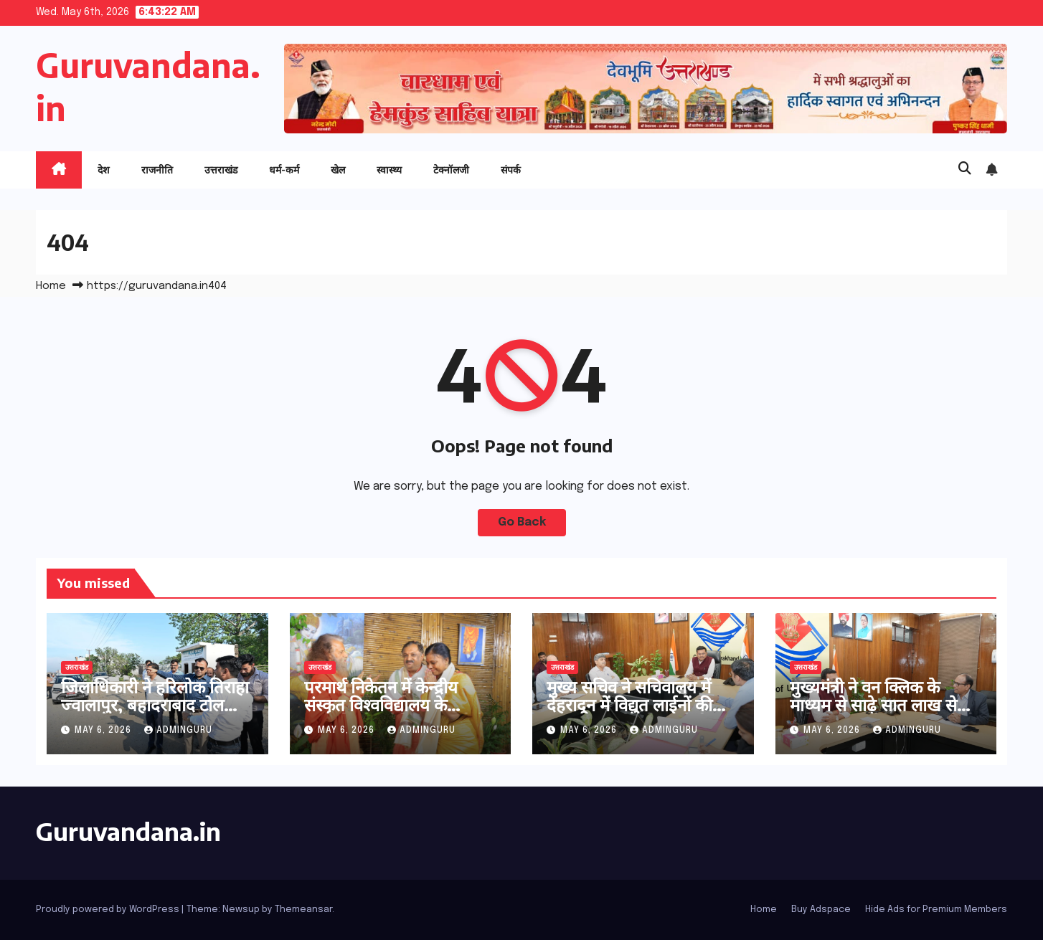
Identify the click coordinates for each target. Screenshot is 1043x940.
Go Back (522, 522)
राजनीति (157, 169)
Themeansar (303, 909)
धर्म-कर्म (284, 169)
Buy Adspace (821, 909)
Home (51, 286)
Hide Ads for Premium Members (936, 909)
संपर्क (511, 169)
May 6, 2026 (104, 730)
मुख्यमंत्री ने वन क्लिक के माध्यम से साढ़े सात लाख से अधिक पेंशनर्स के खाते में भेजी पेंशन (883, 713)
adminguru (178, 730)
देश (104, 169)
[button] (964, 169)
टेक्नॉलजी (451, 169)
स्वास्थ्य (389, 169)
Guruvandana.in (128, 831)
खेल (338, 169)
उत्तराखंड (220, 169)
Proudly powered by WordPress (108, 909)
